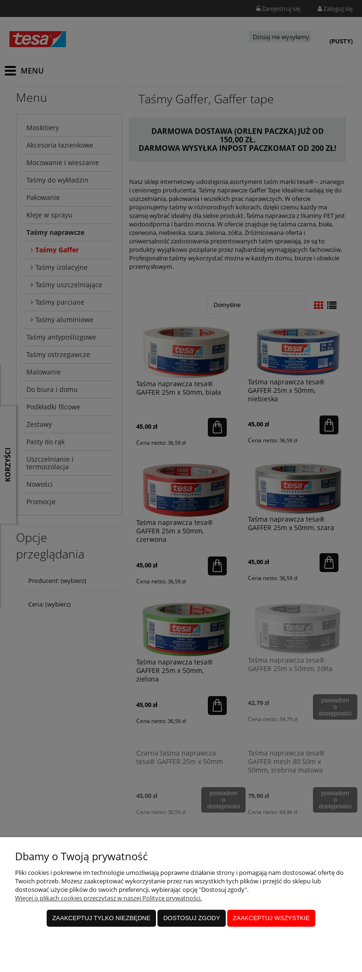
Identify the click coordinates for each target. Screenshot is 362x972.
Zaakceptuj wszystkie (271, 918)
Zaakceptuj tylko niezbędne (101, 918)
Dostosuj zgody (191, 918)
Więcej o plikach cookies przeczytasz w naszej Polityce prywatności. (108, 898)
